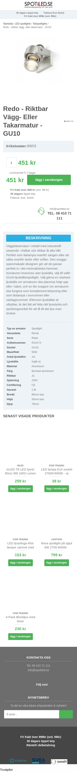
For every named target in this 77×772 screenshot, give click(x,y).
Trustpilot (6, 769)
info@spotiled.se (59, 208)
